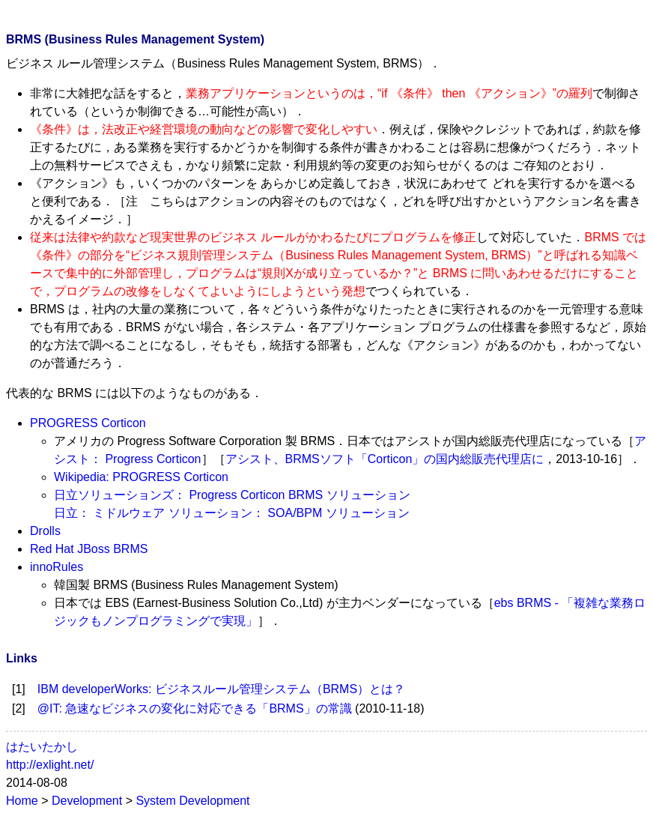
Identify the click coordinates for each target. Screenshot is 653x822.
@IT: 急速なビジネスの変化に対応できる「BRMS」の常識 (194, 708)
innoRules (56, 566)
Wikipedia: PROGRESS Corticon (141, 477)
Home (22, 800)
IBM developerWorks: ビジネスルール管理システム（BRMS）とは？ (221, 689)
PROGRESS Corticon (88, 423)
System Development (192, 800)
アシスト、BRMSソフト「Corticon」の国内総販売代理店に (384, 459)
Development (87, 800)
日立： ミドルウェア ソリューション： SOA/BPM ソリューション (232, 513)
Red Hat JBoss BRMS (89, 549)
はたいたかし (42, 746)
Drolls (45, 531)
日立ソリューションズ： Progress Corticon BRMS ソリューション (232, 495)
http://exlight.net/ (50, 764)
